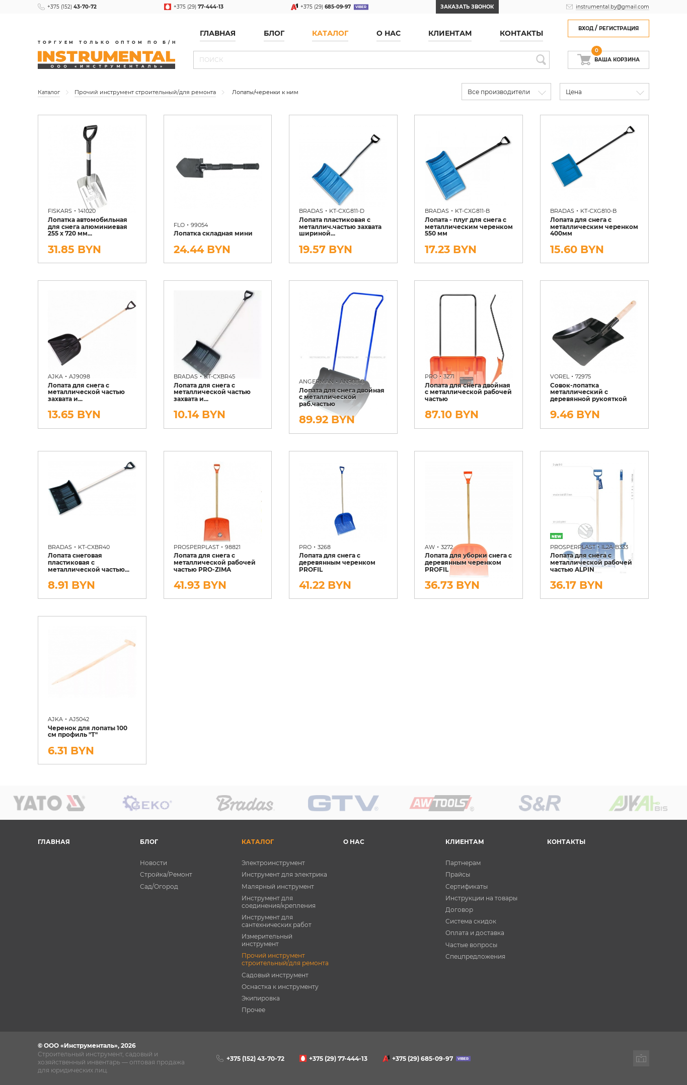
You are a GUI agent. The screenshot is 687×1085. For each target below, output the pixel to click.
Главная (218, 33)
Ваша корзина (615, 56)
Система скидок (470, 921)
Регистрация (619, 28)
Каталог (330, 33)
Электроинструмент (273, 863)
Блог (274, 33)
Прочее (253, 1010)
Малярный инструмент (278, 886)
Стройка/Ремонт (166, 874)
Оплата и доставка (474, 933)
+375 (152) (72, 7)
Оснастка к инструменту (280, 986)
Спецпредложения (475, 956)
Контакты (521, 33)
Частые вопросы (471, 945)
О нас (388, 33)
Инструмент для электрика (284, 874)
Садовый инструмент (275, 975)
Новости (153, 863)
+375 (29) (198, 7)
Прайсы (457, 874)
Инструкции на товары (481, 898)
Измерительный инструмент (267, 940)
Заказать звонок (467, 7)
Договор (459, 909)
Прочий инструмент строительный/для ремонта (285, 959)
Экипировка (261, 998)
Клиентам (450, 33)
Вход (585, 28)
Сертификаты (466, 886)
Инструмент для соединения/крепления (279, 901)
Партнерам (463, 863)
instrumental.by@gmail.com (612, 7)
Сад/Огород (159, 886)
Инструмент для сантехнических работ (277, 920)
